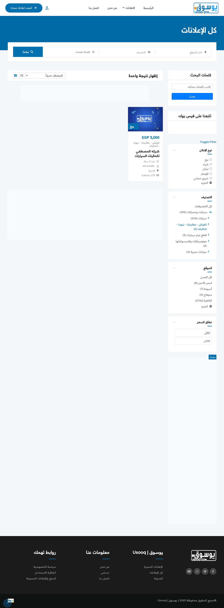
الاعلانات (130, 8)
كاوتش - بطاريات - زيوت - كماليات (146, 144)
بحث (27, 52)
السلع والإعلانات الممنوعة (41, 578)
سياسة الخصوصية (44, 566)
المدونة (158, 578)
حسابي (105, 572)
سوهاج (205, 294)
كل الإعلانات (156, 572)
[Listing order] (45, 75)
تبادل (205, 169)
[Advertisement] (192, 441)
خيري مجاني (200, 178)
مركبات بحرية (196, 252)
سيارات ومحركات (196, 212)
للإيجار (204, 173)
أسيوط (206, 288)
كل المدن (206, 277)
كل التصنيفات (203, 206)
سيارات (199, 218)
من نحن (112, 8)
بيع (206, 159)
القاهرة (203, 300)
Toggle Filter (208, 142)
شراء (205, 164)
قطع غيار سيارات (194, 235)
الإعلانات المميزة (153, 566)
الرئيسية (148, 8)
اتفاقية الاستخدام (45, 572)
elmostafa (148, 166)
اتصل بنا (94, 8)
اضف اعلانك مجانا (24, 8)
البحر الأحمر (203, 283)
